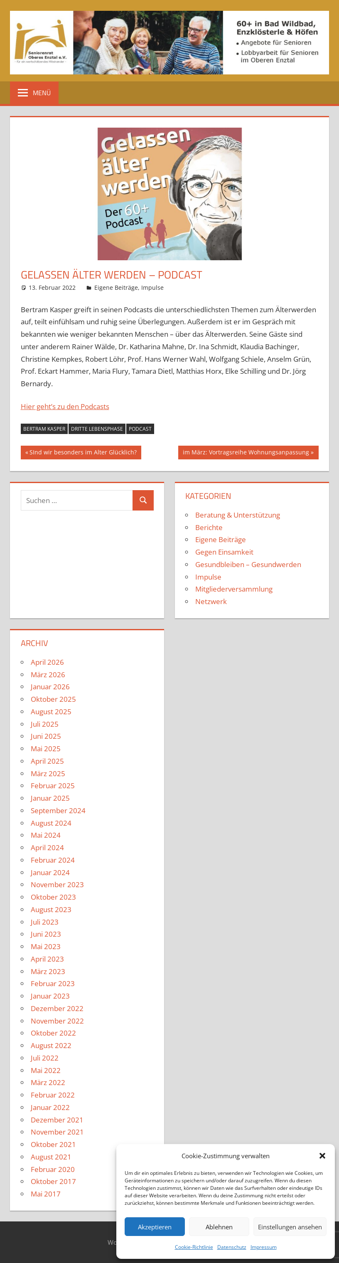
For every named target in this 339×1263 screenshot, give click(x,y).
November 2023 (57, 884)
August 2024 (51, 823)
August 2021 (51, 1157)
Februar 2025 (53, 785)
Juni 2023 (46, 934)
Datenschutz (231, 1247)
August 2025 (51, 711)
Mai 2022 (46, 1070)
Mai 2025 (46, 748)
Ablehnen (219, 1227)
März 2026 (48, 674)
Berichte (209, 527)
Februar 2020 (53, 1169)
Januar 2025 (50, 798)
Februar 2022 (53, 1095)
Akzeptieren (155, 1227)
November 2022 (57, 1021)
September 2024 (58, 810)
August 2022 (51, 1045)
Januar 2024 (50, 872)
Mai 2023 (46, 946)
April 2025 (47, 761)
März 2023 (48, 971)
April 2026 (47, 662)
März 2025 (48, 773)
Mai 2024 (46, 835)
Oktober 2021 (53, 1144)
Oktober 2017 (53, 1181)
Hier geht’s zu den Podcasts (65, 406)
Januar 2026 (50, 686)
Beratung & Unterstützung (237, 515)
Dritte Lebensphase (97, 428)
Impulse (152, 287)
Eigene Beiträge (116, 287)
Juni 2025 (46, 736)
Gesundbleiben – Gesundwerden (248, 564)
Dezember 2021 (57, 1120)
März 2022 (48, 1082)
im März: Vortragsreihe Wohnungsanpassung (245, 453)
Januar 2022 (50, 1107)
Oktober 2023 (53, 897)
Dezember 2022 (57, 1008)
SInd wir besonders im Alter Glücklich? (83, 453)
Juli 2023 (45, 922)
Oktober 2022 (53, 1033)
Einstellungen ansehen (290, 1227)
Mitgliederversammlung (234, 589)
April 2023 (47, 959)
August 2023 (51, 909)
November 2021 (57, 1132)
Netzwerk (211, 601)
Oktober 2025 (53, 699)
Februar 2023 (53, 983)
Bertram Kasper (44, 428)
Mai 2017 (46, 1194)
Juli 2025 (45, 724)
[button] (322, 1156)
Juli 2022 (45, 1058)
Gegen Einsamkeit (224, 552)
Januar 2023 (50, 996)
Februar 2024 (53, 860)
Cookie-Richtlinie (194, 1247)
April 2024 (47, 847)
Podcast (140, 428)
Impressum (264, 1247)
